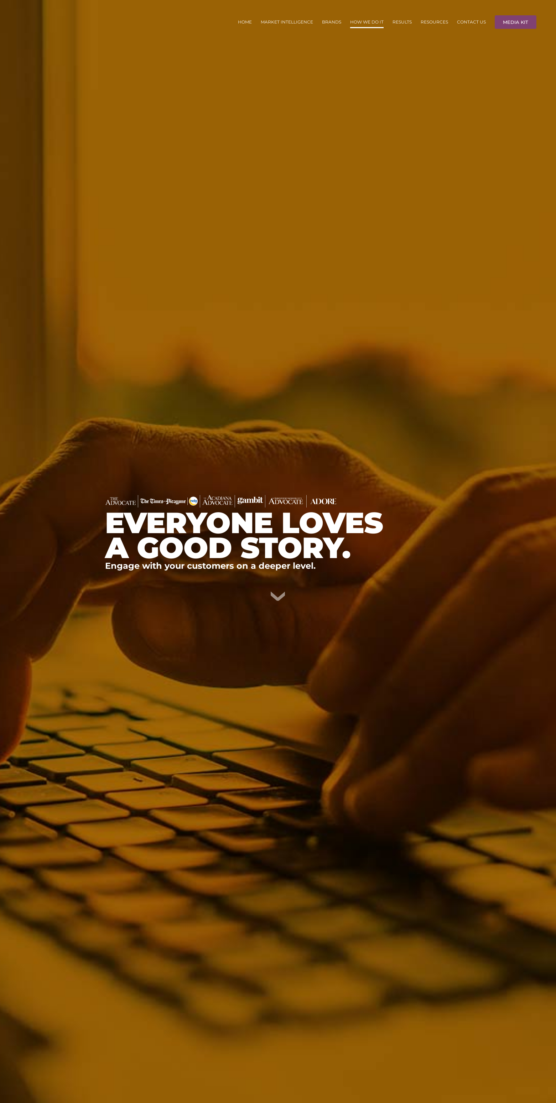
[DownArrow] (278, 594)
